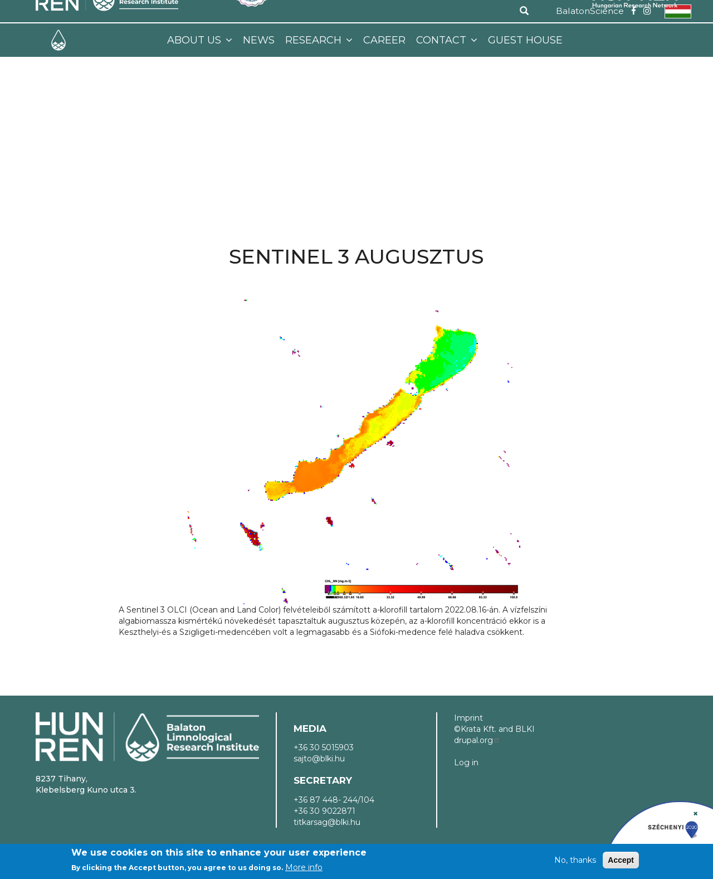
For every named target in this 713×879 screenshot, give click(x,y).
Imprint (468, 718)
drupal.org (477, 740)
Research (314, 40)
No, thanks (575, 860)
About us (195, 40)
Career (384, 40)
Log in (466, 762)
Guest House (525, 40)
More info (304, 867)
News (259, 40)
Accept (621, 860)
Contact (442, 40)
